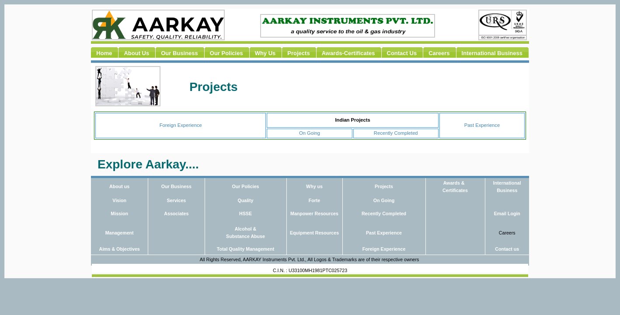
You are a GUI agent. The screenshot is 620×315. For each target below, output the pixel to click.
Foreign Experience (181, 125)
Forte (314, 200)
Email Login (507, 213)
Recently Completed (396, 133)
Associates (176, 213)
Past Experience (482, 125)
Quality (245, 200)
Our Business (176, 186)
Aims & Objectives (119, 249)
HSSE (245, 213)
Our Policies (245, 186)
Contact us (507, 249)
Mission (119, 213)
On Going (309, 133)
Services (176, 200)
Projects (384, 186)
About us (119, 186)
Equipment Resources (314, 232)
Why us (314, 186)
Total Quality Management (245, 249)
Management (119, 232)
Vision (119, 200)
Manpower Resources (314, 213)
